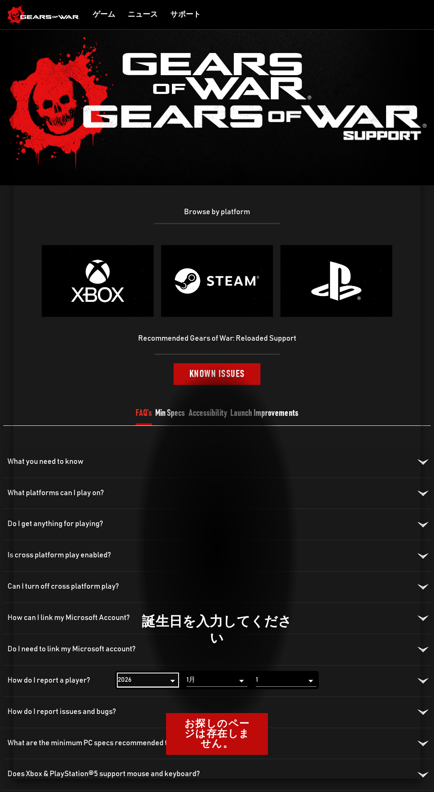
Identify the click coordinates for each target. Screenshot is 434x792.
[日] (286, 680)
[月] (217, 680)
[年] (148, 680)
